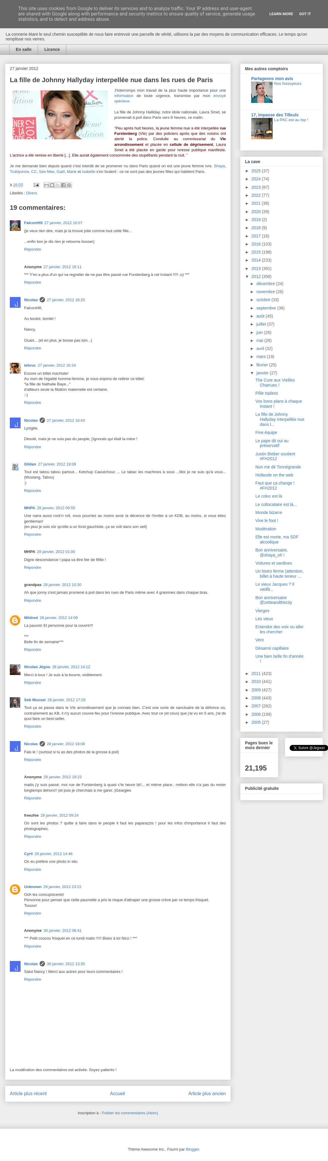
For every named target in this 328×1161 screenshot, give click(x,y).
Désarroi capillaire (272, 648)
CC (34, 171)
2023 (257, 187)
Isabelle (88, 171)
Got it (305, 14)
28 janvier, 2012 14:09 (59, 617)
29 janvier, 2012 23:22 (62, 887)
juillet (261, 324)
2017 (257, 236)
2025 (257, 170)
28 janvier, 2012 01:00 (56, 551)
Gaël (61, 171)
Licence (52, 49)
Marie (72, 171)
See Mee (46, 171)
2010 (257, 681)
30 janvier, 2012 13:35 (66, 964)
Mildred (31, 617)
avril (260, 348)
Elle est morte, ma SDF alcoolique (277, 539)
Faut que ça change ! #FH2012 (275, 485)
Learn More (281, 14)
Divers (31, 193)
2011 (257, 673)
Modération (265, 528)
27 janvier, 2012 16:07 (63, 223)
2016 (257, 244)
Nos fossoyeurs (288, 83)
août (260, 316)
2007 (257, 706)
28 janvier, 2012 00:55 (56, 508)
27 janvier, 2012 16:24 (57, 365)
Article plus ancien (207, 1093)
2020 (257, 211)
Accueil (117, 1093)
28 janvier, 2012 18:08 (66, 744)
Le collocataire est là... (276, 504)
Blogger (192, 1149)
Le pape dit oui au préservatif (271, 443)
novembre (266, 291)
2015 (257, 252)
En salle (24, 49)
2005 (257, 722)
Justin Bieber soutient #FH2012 (275, 456)
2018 (257, 227)
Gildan (30, 464)
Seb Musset (35, 700)
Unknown (33, 887)
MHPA (29, 508)
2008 (257, 698)
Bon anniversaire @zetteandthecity (273, 600)
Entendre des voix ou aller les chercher (279, 629)
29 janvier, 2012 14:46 (54, 853)
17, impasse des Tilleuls (275, 114)
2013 (257, 268)
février (262, 364)
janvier (263, 373)
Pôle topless (266, 393)
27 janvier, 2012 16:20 (66, 300)
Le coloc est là (268, 496)
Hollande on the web (274, 475)
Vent (259, 639)
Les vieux (264, 618)
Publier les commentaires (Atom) (130, 1113)
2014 (257, 260)
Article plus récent (28, 1093)
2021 (257, 203)
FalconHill (33, 223)
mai (260, 340)
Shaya (219, 166)
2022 (257, 195)
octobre (263, 299)
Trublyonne (19, 171)
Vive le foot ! (266, 520)
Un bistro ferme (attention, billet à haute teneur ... (279, 574)
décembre (266, 283)
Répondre (32, 249)
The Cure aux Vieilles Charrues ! (275, 382)
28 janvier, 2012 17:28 (66, 700)
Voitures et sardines (273, 563)
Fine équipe (266, 432)
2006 (257, 714)
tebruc (30, 365)
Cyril (28, 853)
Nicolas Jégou (37, 667)
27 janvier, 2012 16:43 (66, 420)
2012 (257, 276)
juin (260, 332)
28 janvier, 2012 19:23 (62, 777)
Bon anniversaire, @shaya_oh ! (271, 552)
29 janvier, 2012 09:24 (59, 815)
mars (261, 356)
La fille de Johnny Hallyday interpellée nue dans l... (279, 419)
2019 (257, 219)
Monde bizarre (268, 512)
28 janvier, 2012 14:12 (71, 667)
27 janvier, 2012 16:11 (62, 267)
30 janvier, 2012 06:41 (62, 930)
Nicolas (31, 300)
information (123, 95)
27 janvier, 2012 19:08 (57, 464)
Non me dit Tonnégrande (278, 467)
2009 (257, 689)
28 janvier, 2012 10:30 (62, 584)
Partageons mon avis (272, 78)
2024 (257, 178)
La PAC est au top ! (291, 120)
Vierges (262, 610)
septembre (266, 308)
